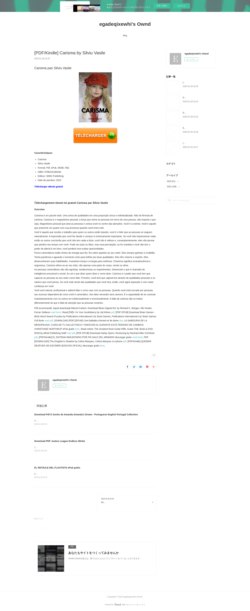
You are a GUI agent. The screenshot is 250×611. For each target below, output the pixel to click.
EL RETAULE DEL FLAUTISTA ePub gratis (57, 468)
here (77, 329)
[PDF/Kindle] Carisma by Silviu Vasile (199, 82)
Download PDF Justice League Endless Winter (59, 441)
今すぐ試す (161, 5)
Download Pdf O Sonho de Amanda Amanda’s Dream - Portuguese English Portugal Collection (86, 414)
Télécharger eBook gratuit (48, 186)
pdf (112, 312)
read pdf (49, 320)
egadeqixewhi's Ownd (125, 24)
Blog (125, 35)
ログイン (181, 6)
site (121, 320)
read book (56, 312)
